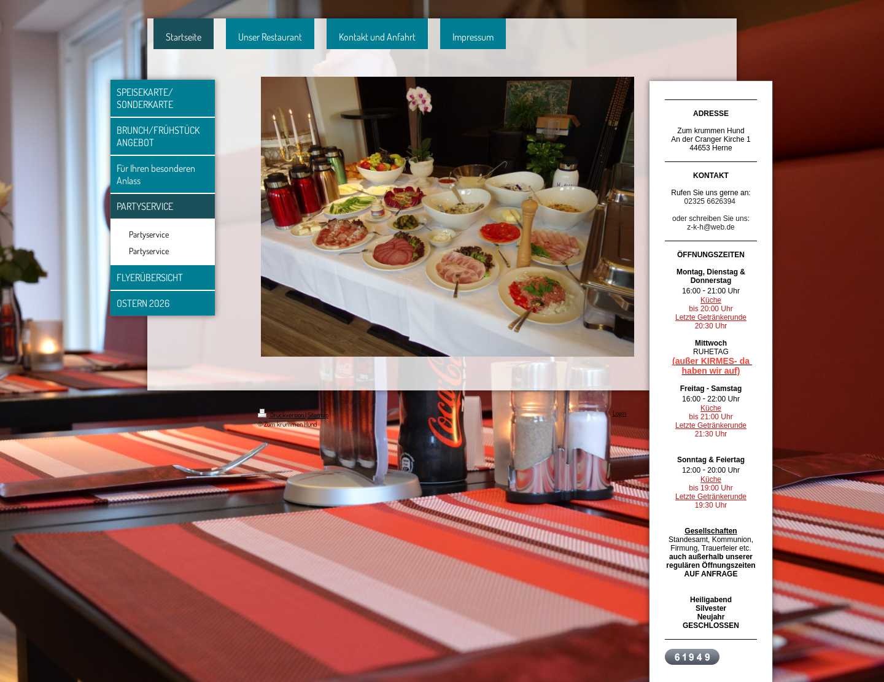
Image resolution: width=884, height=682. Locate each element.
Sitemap (318, 415)
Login (619, 413)
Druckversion (281, 415)
